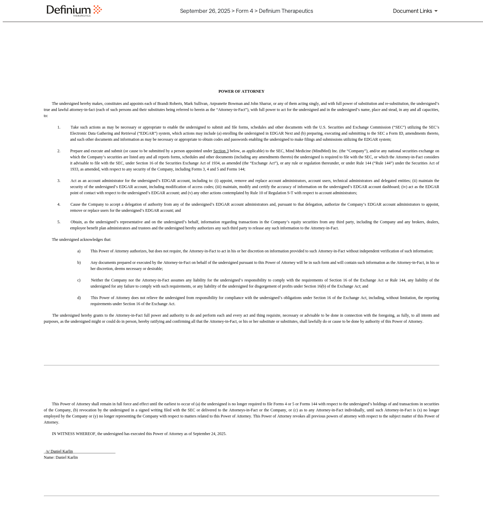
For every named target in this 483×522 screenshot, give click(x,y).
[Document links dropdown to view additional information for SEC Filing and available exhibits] (416, 11)
